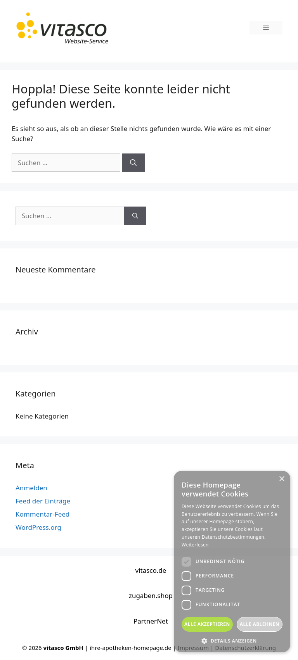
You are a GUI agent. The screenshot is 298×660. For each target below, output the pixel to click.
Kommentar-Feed (42, 514)
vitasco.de (150, 570)
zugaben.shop (151, 595)
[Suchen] (133, 162)
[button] (232, 640)
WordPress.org (38, 527)
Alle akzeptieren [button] (207, 624)
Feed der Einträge (43, 500)
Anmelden (31, 487)
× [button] (281, 479)
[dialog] (232, 561)
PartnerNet (150, 621)
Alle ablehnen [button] (259, 624)
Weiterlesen (195, 544)
